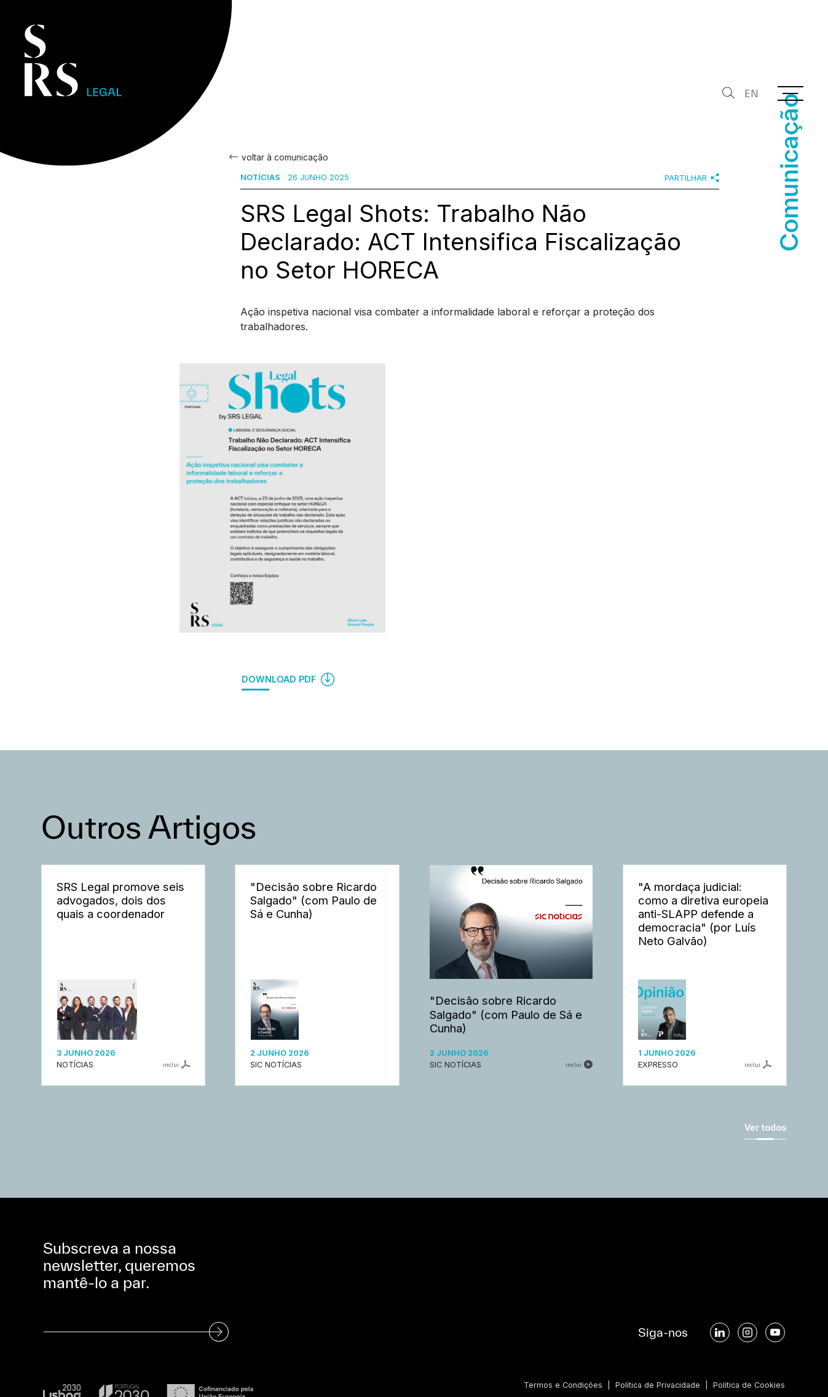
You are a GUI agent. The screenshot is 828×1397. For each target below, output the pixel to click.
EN (751, 94)
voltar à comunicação (284, 157)
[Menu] (790, 93)
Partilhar (691, 178)
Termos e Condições (558, 1385)
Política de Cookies (748, 1385)
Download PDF (288, 679)
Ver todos (765, 1127)
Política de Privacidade (655, 1385)
